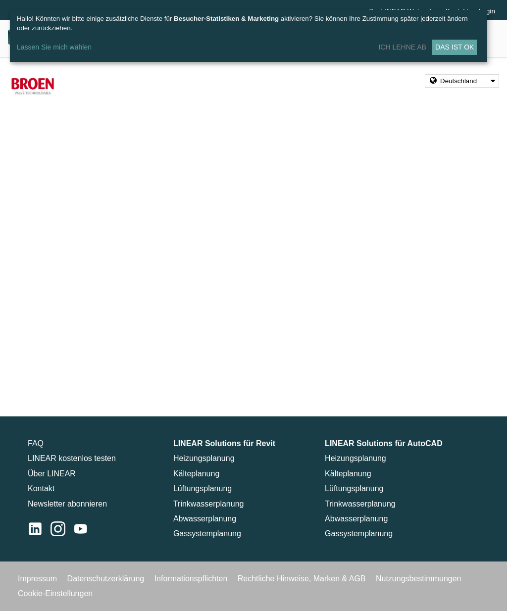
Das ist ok (454, 47)
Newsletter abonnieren (67, 504)
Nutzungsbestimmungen (418, 578)
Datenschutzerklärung (107, 578)
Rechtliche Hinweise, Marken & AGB (303, 578)
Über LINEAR (52, 473)
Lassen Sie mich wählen (54, 47)
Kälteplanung (196, 473)
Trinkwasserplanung (208, 504)
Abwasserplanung (204, 518)
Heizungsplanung (204, 458)
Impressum (38, 578)
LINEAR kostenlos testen (72, 458)
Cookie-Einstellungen (55, 593)
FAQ (36, 443)
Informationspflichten (192, 578)
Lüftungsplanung (202, 488)
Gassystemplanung (207, 533)
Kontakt (41, 488)
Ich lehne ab (402, 47)
